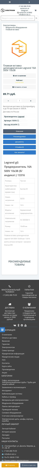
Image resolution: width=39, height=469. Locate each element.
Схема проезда (8, 350)
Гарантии (6, 344)
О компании (7, 334)
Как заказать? (20, 152)
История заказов (9, 432)
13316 (15, 120)
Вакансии (6, 341)
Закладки (5, 435)
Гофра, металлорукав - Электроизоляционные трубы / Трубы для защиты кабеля (19, 382)
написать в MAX (25, 12)
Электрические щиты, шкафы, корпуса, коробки (17, 420)
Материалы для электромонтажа (15, 400)
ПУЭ (3, 360)
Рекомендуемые (19, 137)
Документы (19, 142)
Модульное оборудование (12, 403)
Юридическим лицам (10, 357)
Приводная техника (10, 409)
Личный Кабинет (9, 428)
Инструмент (7, 390)
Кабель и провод (9, 397)
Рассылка (6, 438)
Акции (4, 372)
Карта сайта (7, 366)
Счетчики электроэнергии (12, 416)
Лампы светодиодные (11, 406)
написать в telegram (24, 9)
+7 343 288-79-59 (9, 451)
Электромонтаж (8, 347)
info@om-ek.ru (24, 14)
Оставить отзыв (20, 87)
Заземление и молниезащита (14, 387)
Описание (19, 131)
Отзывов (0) (19, 147)
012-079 (15, 124)
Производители (8, 369)
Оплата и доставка (9, 338)
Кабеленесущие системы (12, 394)
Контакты (6, 363)
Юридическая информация (13, 353)
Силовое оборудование (11, 413)
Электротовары (9, 25)
